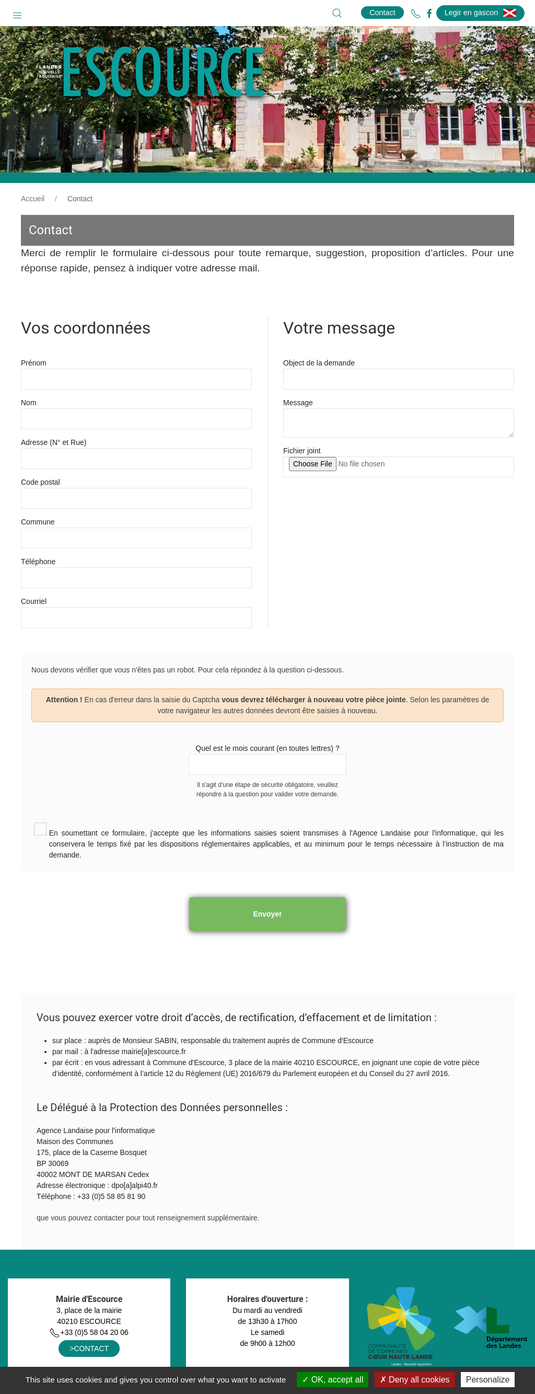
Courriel (33, 601)
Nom (29, 402)
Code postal (40, 482)
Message (298, 402)
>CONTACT (89, 1348)
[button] (17, 13)
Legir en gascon (480, 12)
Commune (38, 522)
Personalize (488, 1379)
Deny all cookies (415, 1379)
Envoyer (267, 914)
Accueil (32, 199)
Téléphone (38, 561)
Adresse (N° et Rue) (53, 442)
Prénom (33, 363)
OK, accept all (332, 1379)
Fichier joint (302, 451)
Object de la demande (319, 363)
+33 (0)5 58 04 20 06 (89, 1332)
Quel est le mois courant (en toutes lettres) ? (267, 748)
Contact (382, 12)
